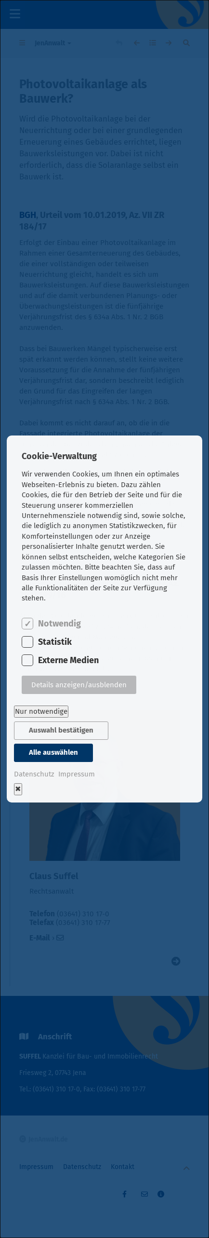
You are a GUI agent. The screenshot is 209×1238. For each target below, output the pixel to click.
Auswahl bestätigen (61, 730)
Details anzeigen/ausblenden (79, 684)
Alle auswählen (53, 752)
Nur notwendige (41, 711)
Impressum (76, 774)
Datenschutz (34, 774)
